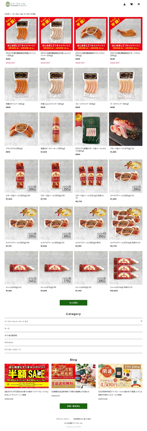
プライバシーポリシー (63, 419)
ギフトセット (9, 342)
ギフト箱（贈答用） (11, 335)
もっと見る (73, 303)
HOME (7, 14)
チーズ (7, 328)
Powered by (73, 427)
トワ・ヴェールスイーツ (13, 349)
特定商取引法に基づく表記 (82, 419)
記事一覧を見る (73, 406)
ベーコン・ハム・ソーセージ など (16, 321)
